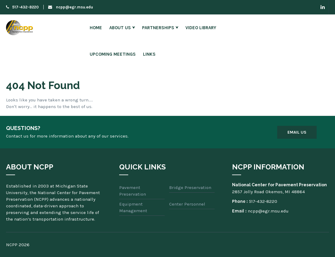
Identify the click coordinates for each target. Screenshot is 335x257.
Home (96, 27)
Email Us (296, 132)
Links (149, 54)
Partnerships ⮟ (160, 27)
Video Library (200, 27)
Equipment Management (133, 207)
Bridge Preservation (190, 187)
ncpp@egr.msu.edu (70, 7)
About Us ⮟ (122, 27)
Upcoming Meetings (113, 54)
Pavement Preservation (132, 191)
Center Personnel (187, 204)
